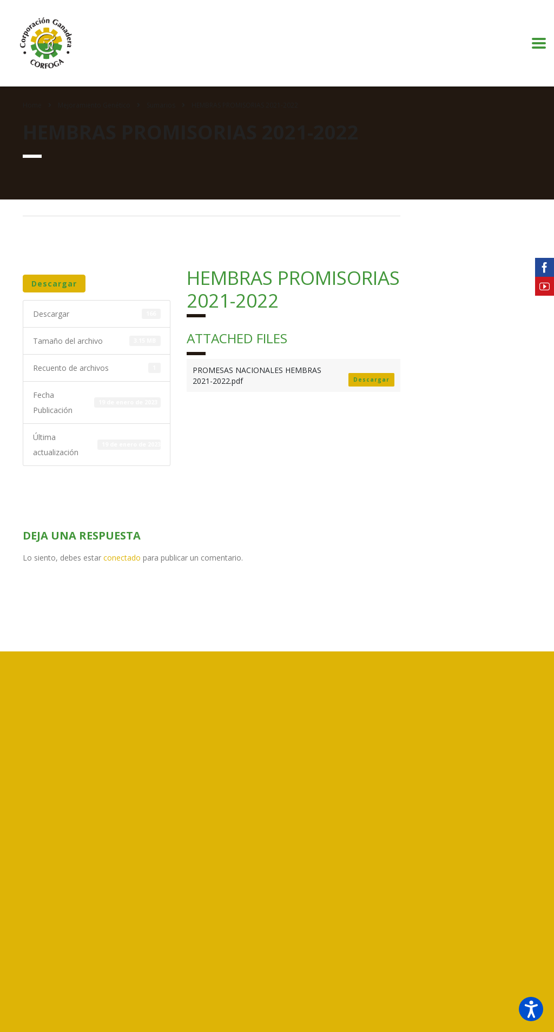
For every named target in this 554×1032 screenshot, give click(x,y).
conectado (122, 557)
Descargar (54, 283)
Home (32, 105)
